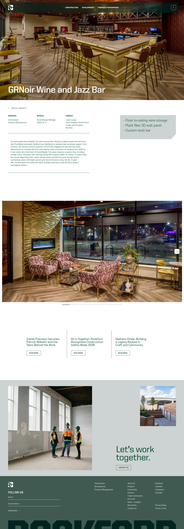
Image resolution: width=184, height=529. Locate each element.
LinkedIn (159, 486)
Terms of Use (160, 508)
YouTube (158, 493)
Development (88, 7)
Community (132, 490)
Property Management (108, 7)
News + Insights (134, 502)
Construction (71, 7)
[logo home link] (10, 7)
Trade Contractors (135, 496)
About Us (131, 483)
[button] (177, 251)
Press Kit (131, 499)
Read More (33, 353)
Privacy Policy (160, 505)
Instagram (159, 490)
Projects (131, 486)
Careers (131, 493)
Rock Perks (132, 505)
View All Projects (18, 108)
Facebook (159, 483)
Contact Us (124, 467)
